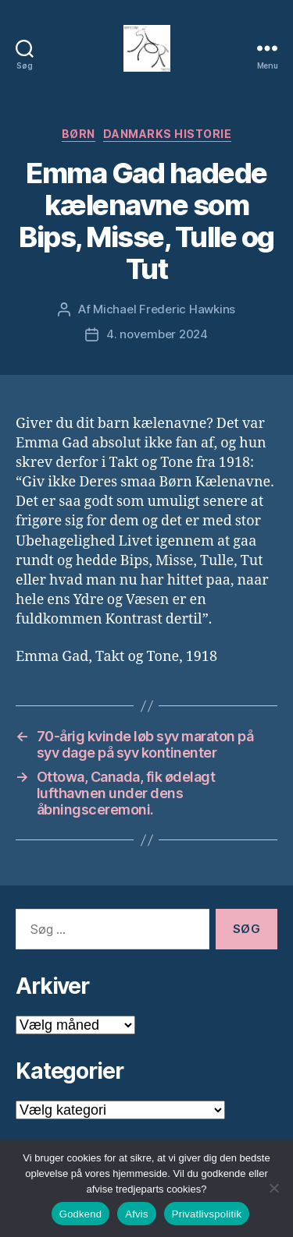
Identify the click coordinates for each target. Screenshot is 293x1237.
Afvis (136, 1214)
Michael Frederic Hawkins (164, 309)
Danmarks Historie (167, 133)
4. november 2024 (157, 334)
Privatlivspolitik (207, 1214)
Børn (78, 133)
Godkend (80, 1214)
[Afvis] (273, 1188)
